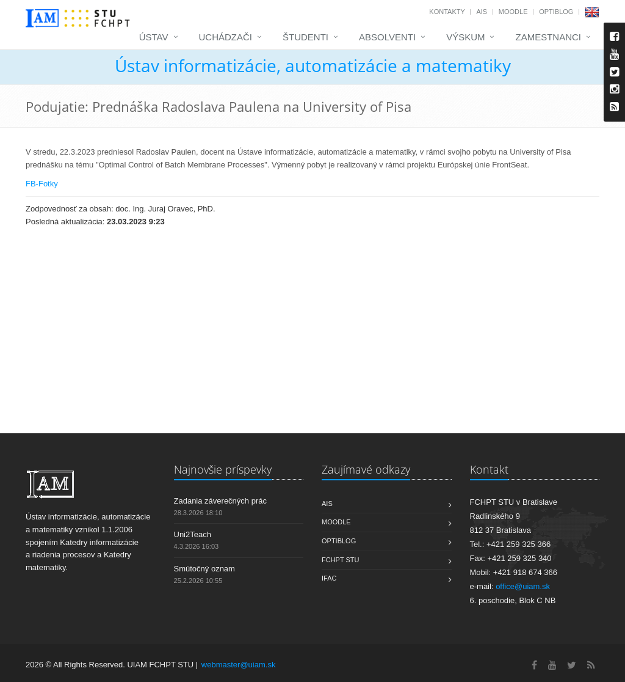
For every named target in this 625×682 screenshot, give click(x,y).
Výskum (465, 37)
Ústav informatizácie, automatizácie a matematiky (313, 65)
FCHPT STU (340, 559)
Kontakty (446, 11)
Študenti (305, 37)
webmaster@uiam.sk (238, 664)
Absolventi (387, 37)
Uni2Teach (192, 534)
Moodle (513, 11)
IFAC (329, 578)
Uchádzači (226, 37)
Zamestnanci (548, 37)
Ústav (153, 37)
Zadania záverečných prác (220, 500)
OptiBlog (556, 11)
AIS (481, 11)
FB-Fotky (42, 183)
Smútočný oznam (204, 568)
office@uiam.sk (523, 586)
